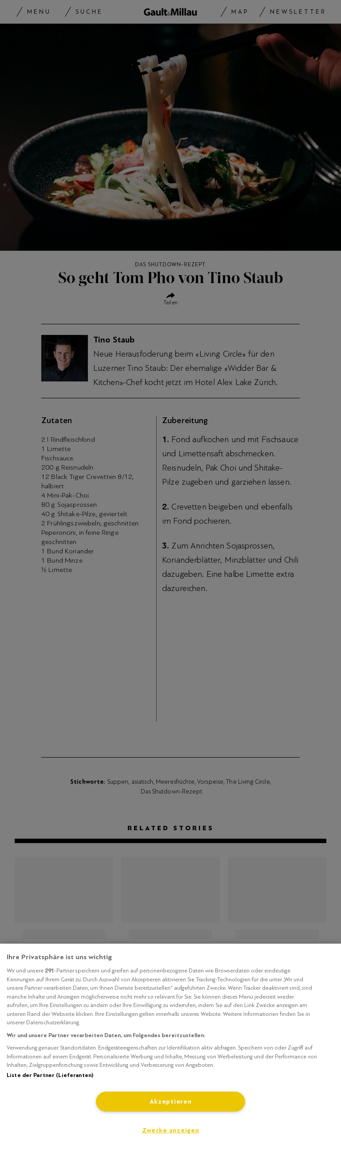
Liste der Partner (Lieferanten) (50, 1075)
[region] (170, 1047)
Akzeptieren (171, 1101)
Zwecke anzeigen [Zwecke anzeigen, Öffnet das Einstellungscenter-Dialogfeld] (170, 1130)
